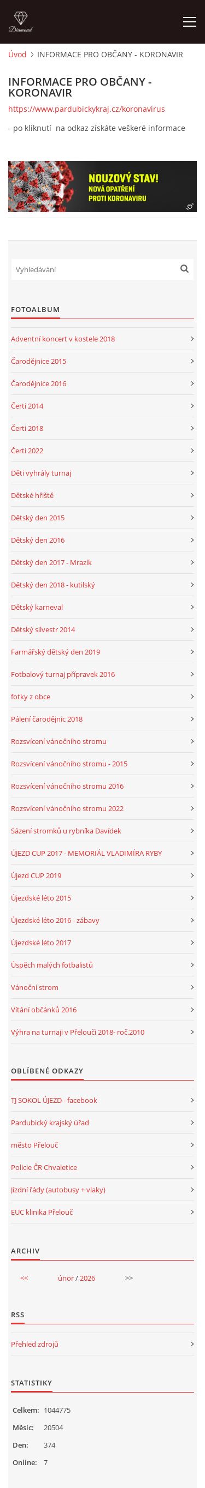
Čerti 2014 (27, 406)
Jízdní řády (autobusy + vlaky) (58, 1190)
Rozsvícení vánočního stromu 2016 (67, 786)
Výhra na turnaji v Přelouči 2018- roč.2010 (77, 1032)
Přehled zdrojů (34, 1344)
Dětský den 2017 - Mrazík (51, 562)
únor (66, 1278)
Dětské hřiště (32, 495)
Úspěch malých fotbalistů (52, 965)
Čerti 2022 (27, 450)
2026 (87, 1278)
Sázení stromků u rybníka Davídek (66, 831)
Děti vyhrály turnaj (41, 473)
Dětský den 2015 (38, 518)
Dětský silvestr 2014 (43, 629)
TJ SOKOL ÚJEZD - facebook (54, 1100)
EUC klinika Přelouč (42, 1212)
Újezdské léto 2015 (41, 898)
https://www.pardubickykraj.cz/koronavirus (86, 109)
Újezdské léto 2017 (41, 942)
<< (24, 1278)
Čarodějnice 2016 (38, 383)
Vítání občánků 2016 (44, 1010)
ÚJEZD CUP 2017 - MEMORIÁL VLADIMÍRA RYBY (86, 853)
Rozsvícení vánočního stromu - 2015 (69, 764)
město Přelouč (34, 1145)
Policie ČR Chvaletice (44, 1167)
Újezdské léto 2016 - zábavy (55, 920)
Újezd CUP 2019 (36, 875)
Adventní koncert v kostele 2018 (63, 339)
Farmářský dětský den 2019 (55, 652)
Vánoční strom (34, 987)
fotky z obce (30, 696)
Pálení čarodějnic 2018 (47, 719)
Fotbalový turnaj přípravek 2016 (63, 674)
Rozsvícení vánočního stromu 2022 (67, 808)
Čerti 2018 (27, 428)
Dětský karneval (37, 607)
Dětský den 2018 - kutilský (53, 585)
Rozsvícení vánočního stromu (59, 741)
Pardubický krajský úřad (50, 1122)
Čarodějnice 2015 (38, 361)
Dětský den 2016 (38, 540)
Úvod (17, 54)
